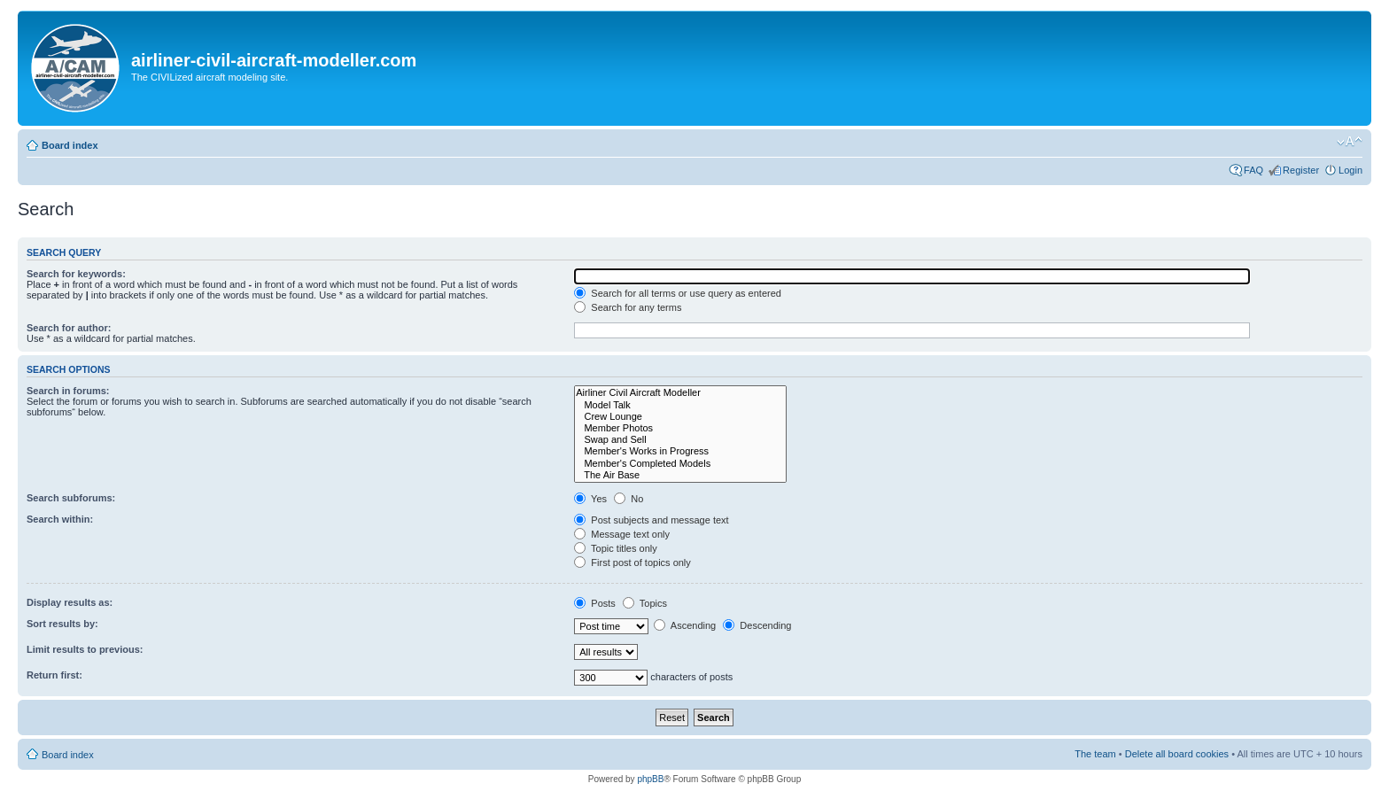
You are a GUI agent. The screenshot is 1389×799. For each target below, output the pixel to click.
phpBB (650, 779)
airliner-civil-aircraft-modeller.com (273, 60)
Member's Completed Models (680, 463)
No (628, 498)
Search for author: (69, 327)
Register (1301, 170)
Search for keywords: (76, 273)
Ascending (685, 625)
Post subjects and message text (651, 520)
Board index (70, 145)
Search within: (60, 519)
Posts (595, 603)
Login (1350, 170)
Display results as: (70, 602)
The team (1095, 754)
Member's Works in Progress (680, 451)
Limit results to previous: (85, 649)
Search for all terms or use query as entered (677, 293)
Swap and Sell (680, 440)
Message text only (622, 534)
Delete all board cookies (1177, 754)
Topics (645, 603)
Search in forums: (68, 390)
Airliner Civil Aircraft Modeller (680, 393)
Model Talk (680, 405)
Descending (757, 625)
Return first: (54, 675)
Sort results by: (62, 623)
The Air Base (680, 475)
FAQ (1253, 170)
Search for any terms (627, 307)
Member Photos (680, 428)
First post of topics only (632, 562)
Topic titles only (615, 548)
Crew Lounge (680, 417)
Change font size (1349, 142)
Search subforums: (71, 498)
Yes (590, 498)
